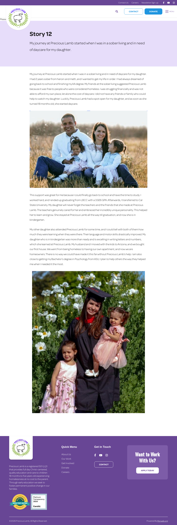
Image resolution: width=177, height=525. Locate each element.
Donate (153, 11)
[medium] (163, 3)
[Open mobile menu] (170, 11)
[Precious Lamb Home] (21, 448)
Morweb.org (162, 520)
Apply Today (147, 470)
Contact (133, 11)
